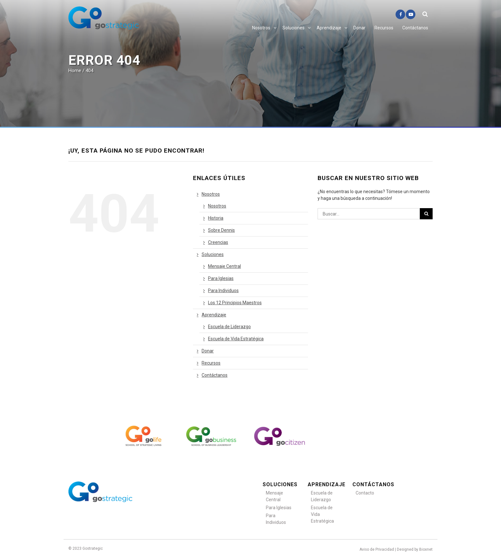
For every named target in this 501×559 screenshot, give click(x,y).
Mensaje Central (224, 266)
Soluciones (293, 27)
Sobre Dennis (221, 230)
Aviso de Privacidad (376, 549)
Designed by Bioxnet (415, 549)
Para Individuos (223, 290)
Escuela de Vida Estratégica (236, 338)
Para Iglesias (221, 278)
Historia (215, 218)
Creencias (218, 242)
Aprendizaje (329, 27)
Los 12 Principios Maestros (235, 302)
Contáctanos (415, 27)
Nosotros (261, 27)
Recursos (383, 27)
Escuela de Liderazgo (229, 326)
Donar (359, 27)
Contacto (365, 492)
